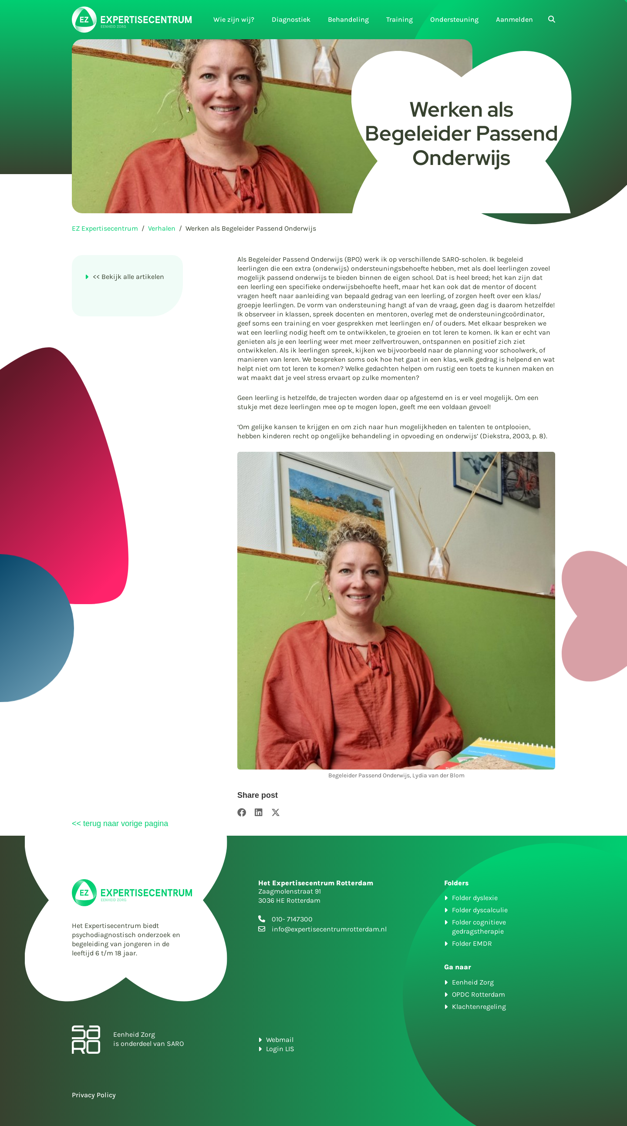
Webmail (279, 1039)
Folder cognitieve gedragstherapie (479, 926)
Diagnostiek (291, 19)
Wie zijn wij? (233, 19)
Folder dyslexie (475, 898)
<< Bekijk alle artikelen (128, 276)
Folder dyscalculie (480, 910)
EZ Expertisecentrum (105, 228)
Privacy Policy (94, 1095)
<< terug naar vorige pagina (120, 823)
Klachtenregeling (479, 1006)
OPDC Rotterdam (478, 994)
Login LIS (280, 1049)
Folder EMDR (472, 943)
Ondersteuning (454, 19)
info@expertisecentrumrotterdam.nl (329, 929)
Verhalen (161, 228)
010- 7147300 (292, 919)
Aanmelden (514, 19)
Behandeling (348, 19)
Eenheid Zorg (473, 982)
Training (399, 19)
